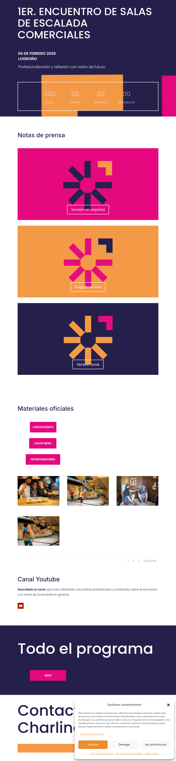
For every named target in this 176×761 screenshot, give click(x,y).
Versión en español (88, 209)
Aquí (48, 675)
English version (88, 287)
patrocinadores (43, 459)
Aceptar (93, 744)
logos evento (43, 427)
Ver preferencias (156, 744)
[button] (168, 705)
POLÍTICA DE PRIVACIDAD (129, 753)
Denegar (124, 744)
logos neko (42, 443)
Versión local (88, 364)
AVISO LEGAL (152, 753)
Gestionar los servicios (92, 734)
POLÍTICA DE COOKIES (102, 753)
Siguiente (150, 561)
